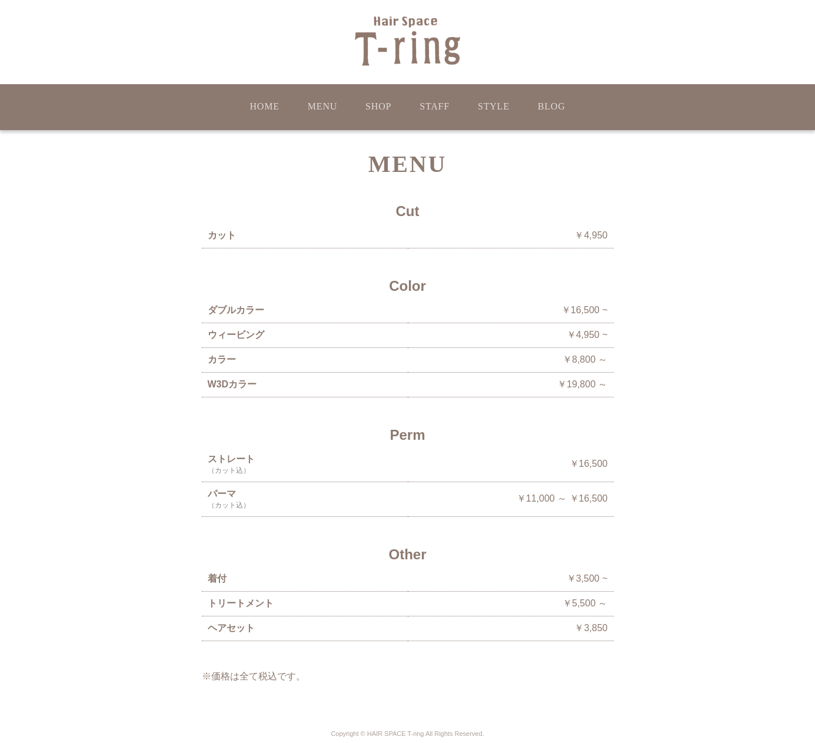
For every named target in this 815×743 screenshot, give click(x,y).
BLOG (551, 106)
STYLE (494, 106)
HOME (264, 106)
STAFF (435, 106)
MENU (322, 106)
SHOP (378, 106)
